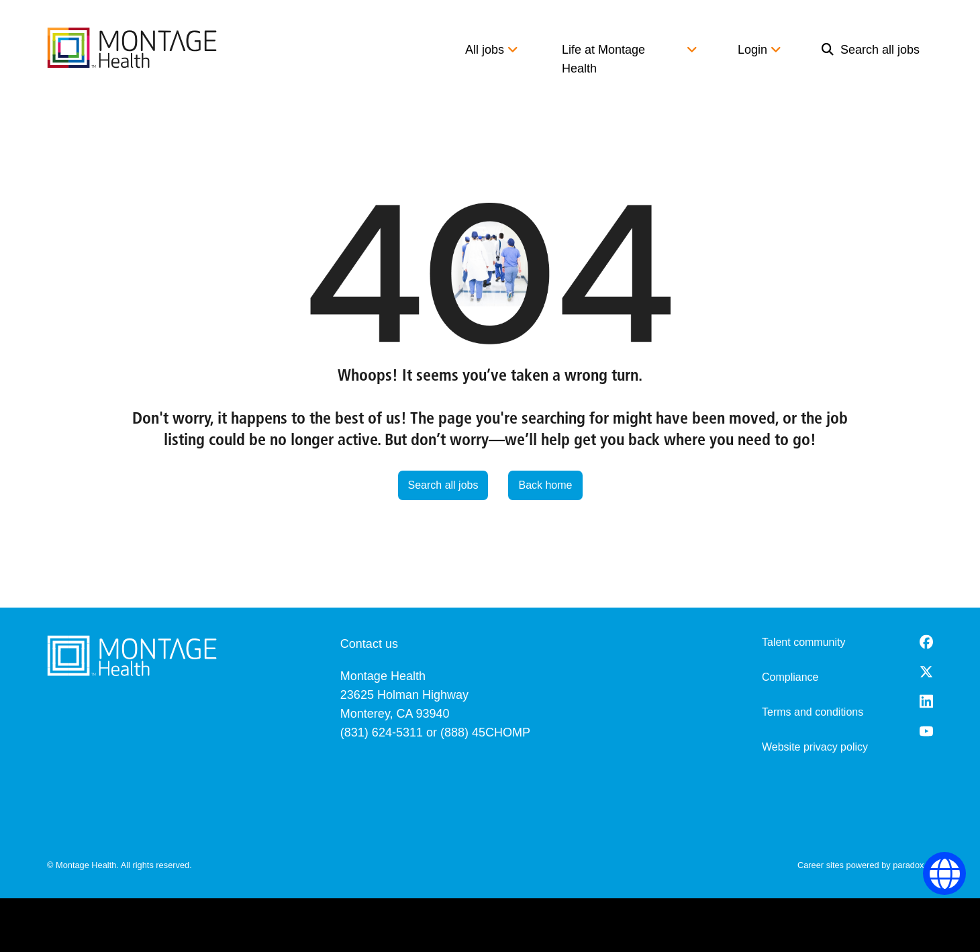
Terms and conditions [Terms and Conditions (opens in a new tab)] (812, 712)
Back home (545, 485)
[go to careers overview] (132, 47)
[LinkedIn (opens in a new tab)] (926, 701)
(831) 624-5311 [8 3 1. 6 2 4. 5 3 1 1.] (381, 732)
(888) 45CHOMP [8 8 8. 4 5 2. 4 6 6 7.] (485, 732)
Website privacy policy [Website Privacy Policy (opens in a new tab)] (815, 747)
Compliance (790, 677)
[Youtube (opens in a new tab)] (926, 731)
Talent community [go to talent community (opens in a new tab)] (804, 642)
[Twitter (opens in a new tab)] (926, 672)
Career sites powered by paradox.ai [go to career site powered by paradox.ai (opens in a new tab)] (865, 865)
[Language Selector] (945, 874)
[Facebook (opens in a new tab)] (926, 641)
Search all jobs (871, 49)
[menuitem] (870, 59)
